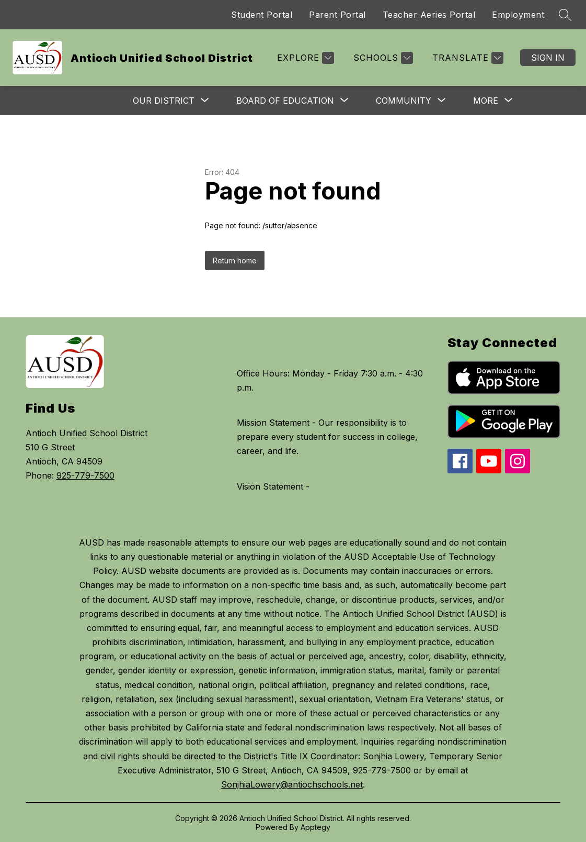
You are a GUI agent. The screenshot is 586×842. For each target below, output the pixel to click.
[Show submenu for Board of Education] (285, 100)
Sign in (548, 57)
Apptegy (315, 827)
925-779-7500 (85, 475)
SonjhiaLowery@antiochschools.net (292, 784)
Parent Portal (337, 14)
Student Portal (261, 14)
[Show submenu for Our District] (163, 100)
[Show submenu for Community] (403, 100)
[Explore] (304, 57)
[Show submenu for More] (485, 100)
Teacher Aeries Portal (429, 14)
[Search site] (565, 14)
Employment (518, 14)
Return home (235, 260)
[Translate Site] (466, 57)
